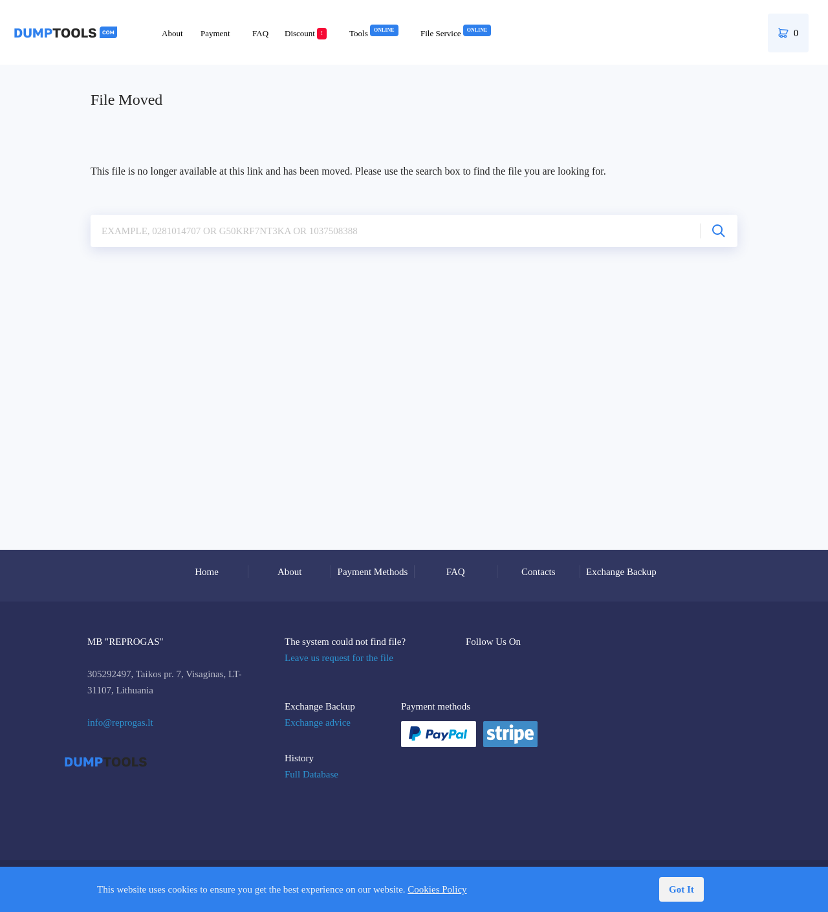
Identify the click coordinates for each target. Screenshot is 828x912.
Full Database (311, 774)
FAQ (260, 33)
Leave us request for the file (339, 658)
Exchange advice (318, 722)
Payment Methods (373, 572)
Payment (215, 33)
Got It (681, 889)
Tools (373, 33)
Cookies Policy (437, 889)
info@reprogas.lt (120, 722)
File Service (455, 33)
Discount (306, 33)
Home (207, 572)
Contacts (538, 572)
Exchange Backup (621, 572)
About (172, 33)
